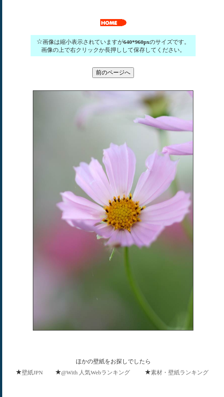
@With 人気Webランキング (95, 372)
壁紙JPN (32, 372)
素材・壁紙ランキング (179, 372)
